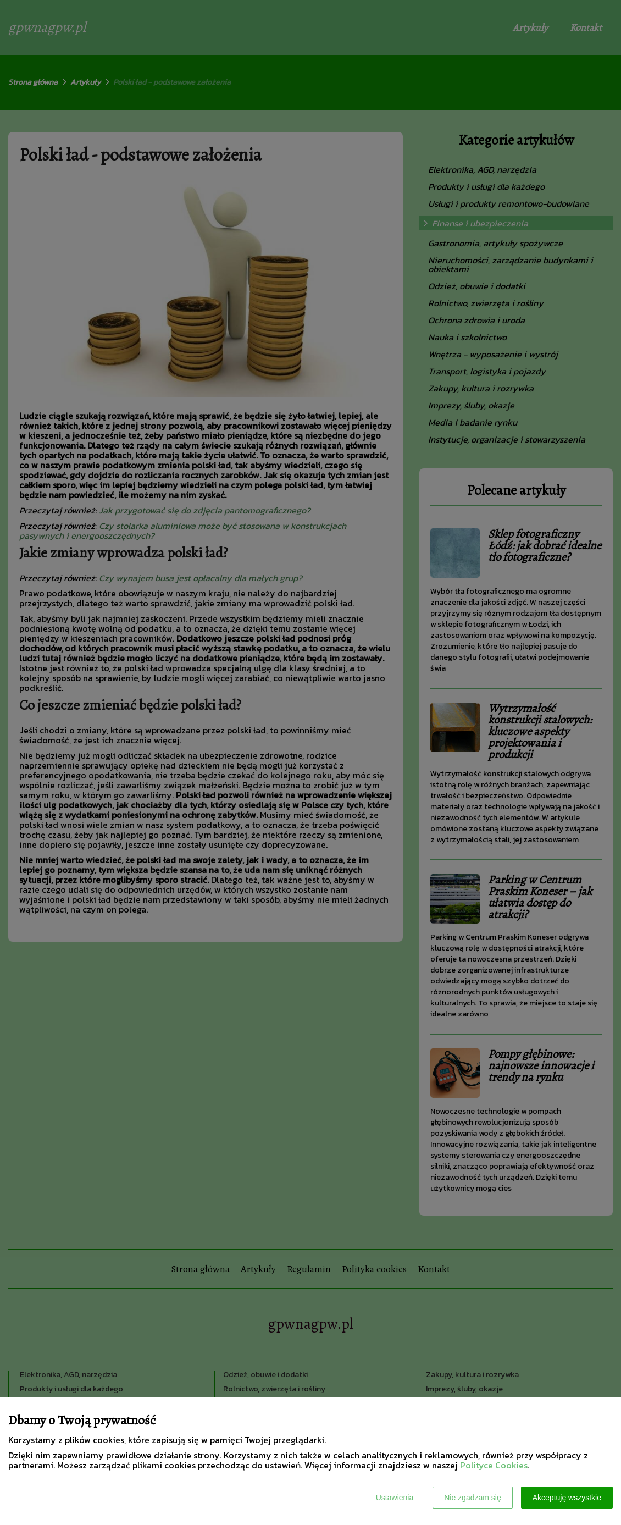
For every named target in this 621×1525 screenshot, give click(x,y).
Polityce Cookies (494, 1465)
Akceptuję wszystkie (567, 1497)
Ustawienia (394, 1497)
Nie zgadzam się (472, 1497)
